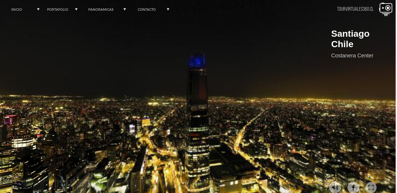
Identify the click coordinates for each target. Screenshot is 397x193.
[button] (16, 9)
